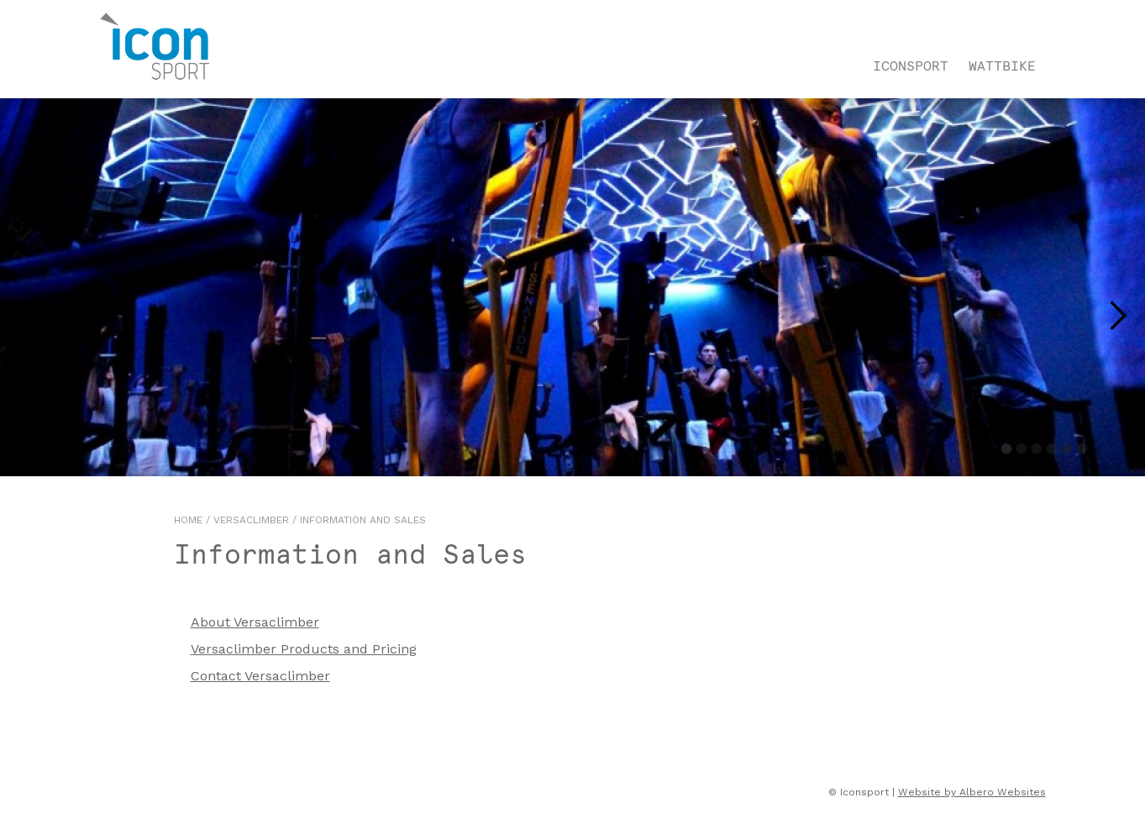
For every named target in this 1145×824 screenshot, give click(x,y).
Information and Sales (363, 520)
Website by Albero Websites (972, 792)
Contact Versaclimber (260, 676)
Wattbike (1002, 66)
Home (188, 520)
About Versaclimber (255, 622)
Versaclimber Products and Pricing (304, 649)
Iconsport (910, 66)
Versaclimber (251, 520)
